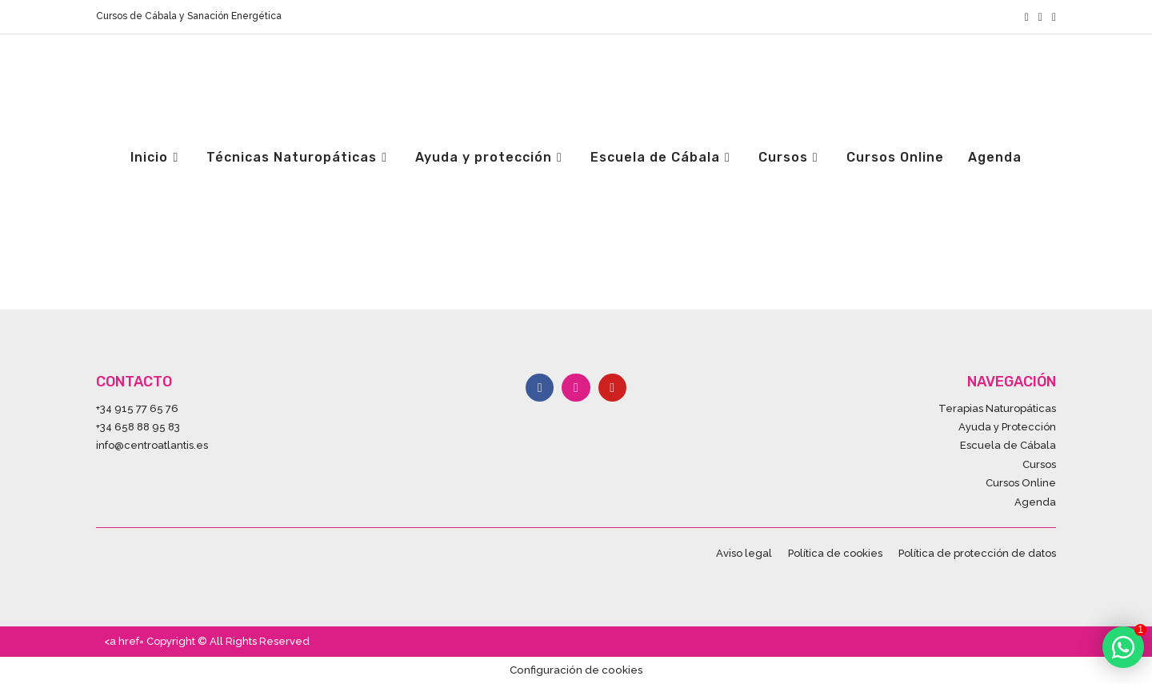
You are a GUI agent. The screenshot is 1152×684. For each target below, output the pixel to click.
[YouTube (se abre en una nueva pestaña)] (1051, 17)
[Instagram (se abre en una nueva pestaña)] (1040, 17)
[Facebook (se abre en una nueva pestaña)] (1027, 17)
